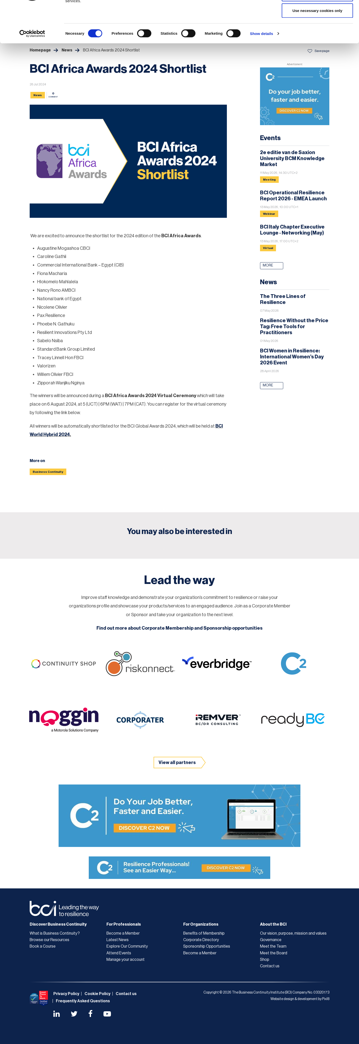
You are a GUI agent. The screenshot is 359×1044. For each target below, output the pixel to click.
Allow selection (317, 29)
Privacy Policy (66, 994)
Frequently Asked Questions (83, 1001)
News (37, 95)
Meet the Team (273, 946)
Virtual (268, 248)
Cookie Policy (97, 994)
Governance (270, 940)
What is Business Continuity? (55, 933)
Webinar (269, 213)
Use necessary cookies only (317, 46)
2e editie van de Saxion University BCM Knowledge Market (292, 158)
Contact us (269, 966)
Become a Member (123, 933)
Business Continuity (48, 471)
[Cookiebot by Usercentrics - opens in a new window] (32, 69)
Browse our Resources (49, 940)
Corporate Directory (201, 940)
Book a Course (43, 946)
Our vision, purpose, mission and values (293, 933)
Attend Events (118, 953)
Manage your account (125, 960)
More (268, 265)
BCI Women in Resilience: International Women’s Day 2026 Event (292, 356)
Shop (264, 960)
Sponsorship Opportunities (206, 946)
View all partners (177, 762)
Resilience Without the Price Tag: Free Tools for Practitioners (294, 326)
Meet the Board (273, 953)
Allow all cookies (317, 13)
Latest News (117, 940)
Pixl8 (325, 999)
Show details (261, 69)
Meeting (269, 179)
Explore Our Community (127, 946)
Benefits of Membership (204, 933)
